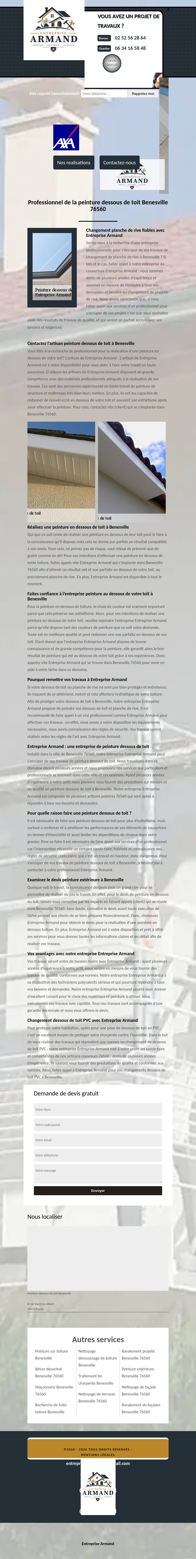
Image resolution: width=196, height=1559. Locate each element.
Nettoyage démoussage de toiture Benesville (97, 1358)
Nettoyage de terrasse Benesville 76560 (96, 1397)
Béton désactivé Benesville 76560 (49, 1372)
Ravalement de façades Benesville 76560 (141, 1408)
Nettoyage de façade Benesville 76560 (139, 1390)
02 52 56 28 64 (130, 38)
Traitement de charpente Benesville (95, 1379)
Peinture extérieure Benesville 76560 (138, 1372)
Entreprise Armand (98, 1543)
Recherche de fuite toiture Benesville (51, 1408)
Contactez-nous (119, 162)
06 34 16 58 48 (130, 48)
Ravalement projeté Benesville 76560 (138, 1355)
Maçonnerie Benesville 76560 (54, 1390)
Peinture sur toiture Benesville (51, 1355)
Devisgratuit (112, 63)
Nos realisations (73, 162)
